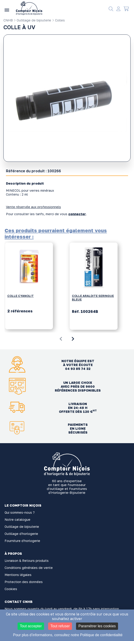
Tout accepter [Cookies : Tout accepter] (31, 626)
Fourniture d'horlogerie (22, 541)
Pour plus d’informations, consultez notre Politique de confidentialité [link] (67, 635)
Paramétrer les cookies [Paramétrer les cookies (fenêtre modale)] (97, 626)
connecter (77, 214)
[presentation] (60, 337)
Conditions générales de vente (29, 568)
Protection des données (24, 582)
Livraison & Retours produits (27, 561)
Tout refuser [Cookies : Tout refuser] (60, 626)
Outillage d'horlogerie (21, 534)
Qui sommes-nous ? (20, 512)
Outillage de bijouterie (32, 20)
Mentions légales (18, 575)
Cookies (11, 589)
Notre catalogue (17, 519)
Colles (58, 20)
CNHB (8, 20)
